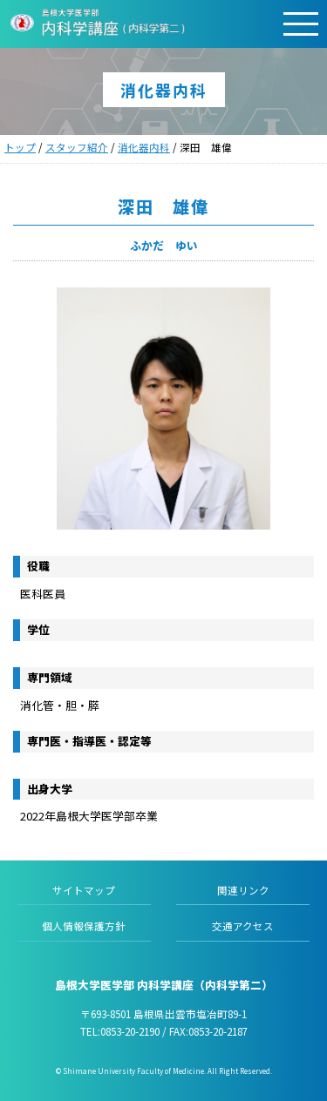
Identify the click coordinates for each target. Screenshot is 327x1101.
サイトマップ (83, 890)
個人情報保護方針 (84, 926)
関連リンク (243, 890)
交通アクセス (243, 926)
